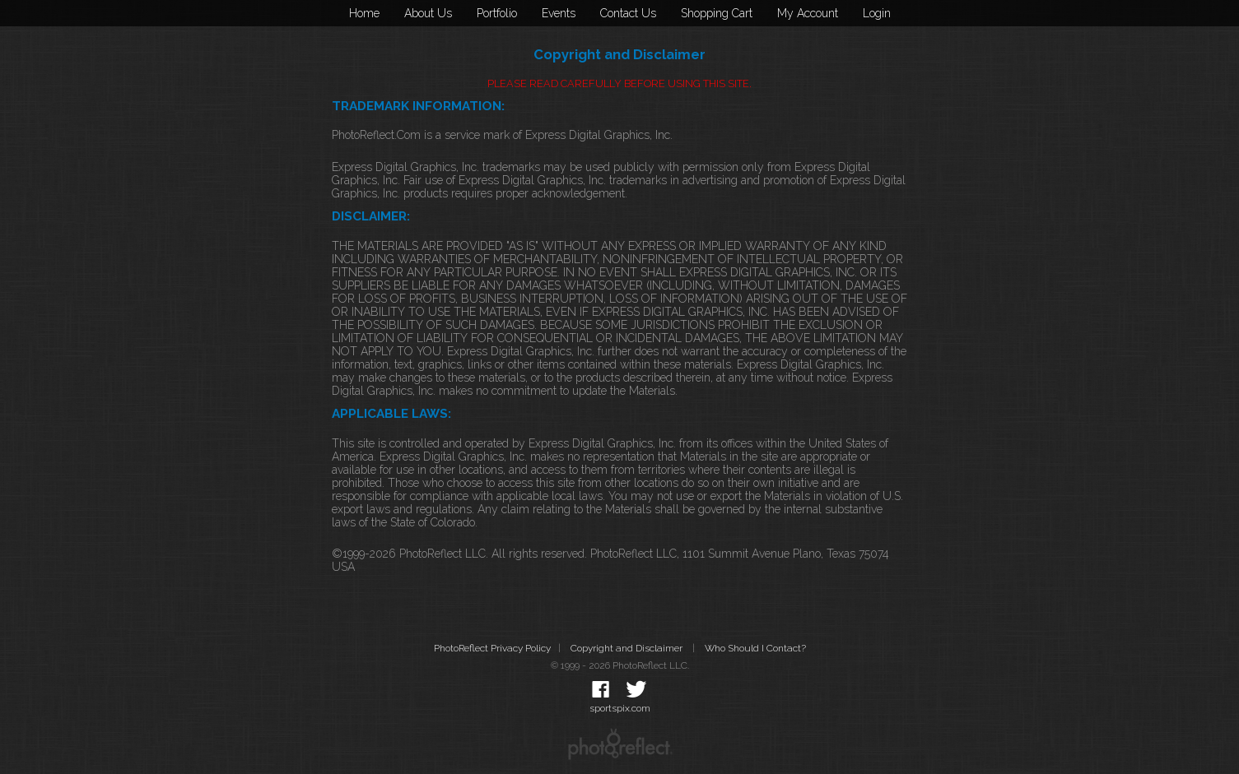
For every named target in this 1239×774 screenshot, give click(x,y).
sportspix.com (619, 708)
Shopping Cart (716, 13)
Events (558, 13)
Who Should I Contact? (755, 648)
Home (364, 13)
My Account (807, 13)
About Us (428, 13)
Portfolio (497, 13)
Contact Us (628, 13)
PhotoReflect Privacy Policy (492, 648)
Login (877, 13)
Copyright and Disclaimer (628, 648)
